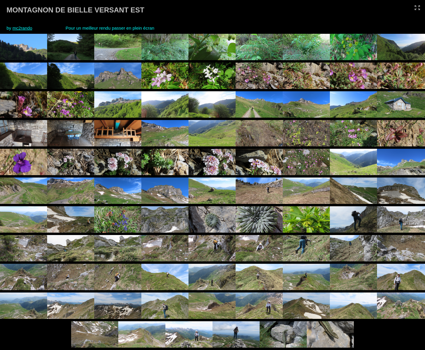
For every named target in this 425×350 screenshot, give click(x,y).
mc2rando (22, 28)
